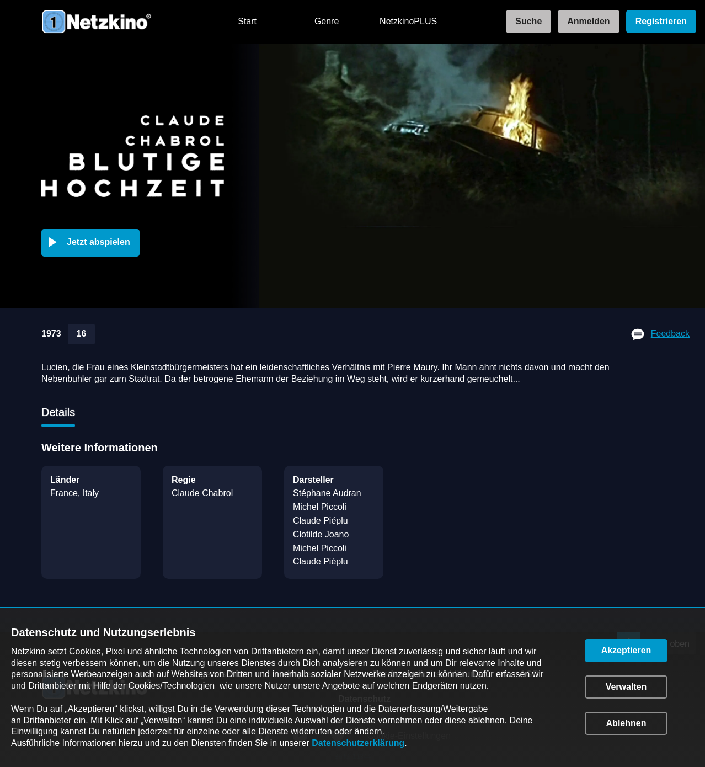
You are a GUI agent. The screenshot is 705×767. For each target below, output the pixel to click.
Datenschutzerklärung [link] (358, 743)
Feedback (670, 333)
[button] (92, 243)
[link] (525, 22)
